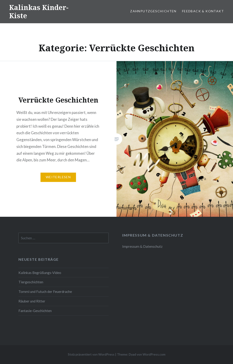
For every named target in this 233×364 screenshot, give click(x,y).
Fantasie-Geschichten (35, 311)
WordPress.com (154, 354)
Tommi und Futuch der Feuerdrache (45, 291)
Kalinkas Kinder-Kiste (38, 11)
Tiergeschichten (30, 282)
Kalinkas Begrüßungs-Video (39, 273)
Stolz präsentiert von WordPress (91, 354)
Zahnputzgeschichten (153, 11)
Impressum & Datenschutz (142, 246)
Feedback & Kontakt (203, 11)
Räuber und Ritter (31, 301)
